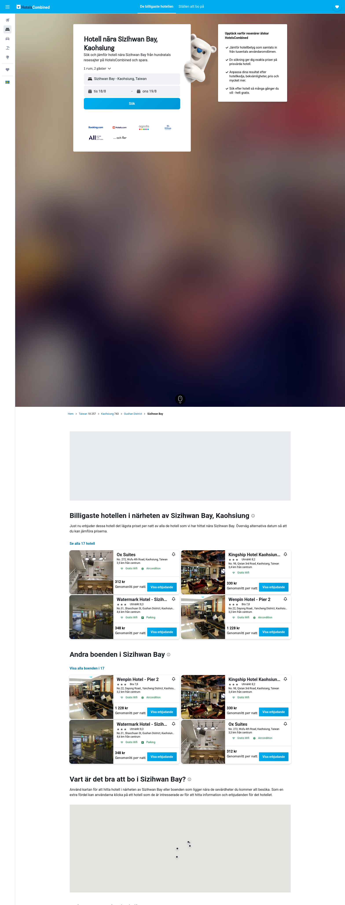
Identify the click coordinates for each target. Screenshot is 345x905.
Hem (70, 413)
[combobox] (98, 68)
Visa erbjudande (162, 587)
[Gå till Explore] (7, 57)
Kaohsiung (107, 413)
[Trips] (7, 69)
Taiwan (83, 413)
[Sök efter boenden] (7, 29)
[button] (7, 7)
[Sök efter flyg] (7, 20)
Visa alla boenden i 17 (87, 668)
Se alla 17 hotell (82, 543)
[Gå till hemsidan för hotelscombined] (33, 7)
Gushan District (133, 413)
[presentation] (253, 516)
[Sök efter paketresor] (7, 47)
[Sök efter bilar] (7, 38)
